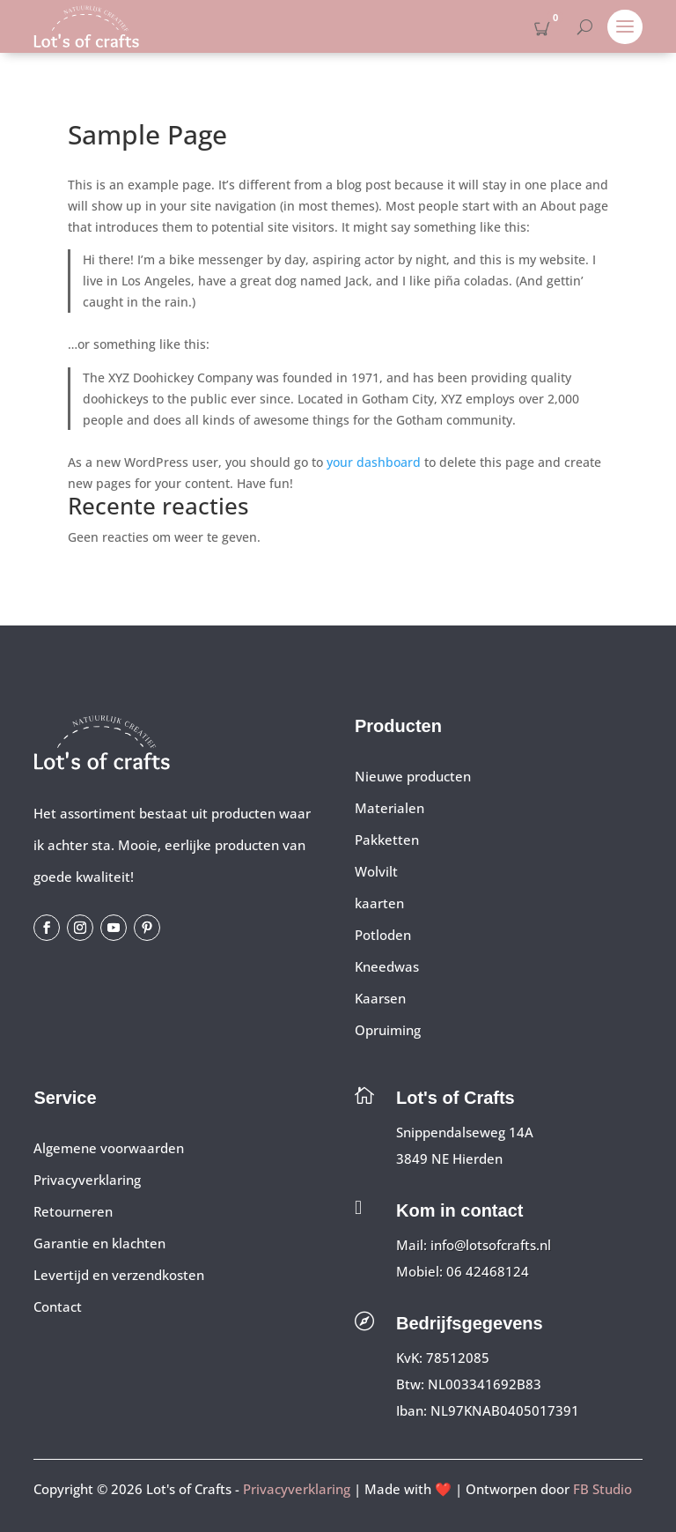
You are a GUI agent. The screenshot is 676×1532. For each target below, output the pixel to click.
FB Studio (602, 1489)
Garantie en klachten (99, 1243)
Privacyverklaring (87, 1179)
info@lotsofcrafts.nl (490, 1245)
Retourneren (73, 1211)
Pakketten (387, 839)
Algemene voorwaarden (108, 1148)
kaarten (379, 903)
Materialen (389, 808)
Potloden (383, 935)
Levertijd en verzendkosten (118, 1275)
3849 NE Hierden (449, 1158)
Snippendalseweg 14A (464, 1132)
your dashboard (374, 462)
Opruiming (388, 1030)
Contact (57, 1306)
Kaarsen (380, 998)
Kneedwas (387, 966)
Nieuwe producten (413, 776)
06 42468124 (487, 1271)
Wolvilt (376, 871)
